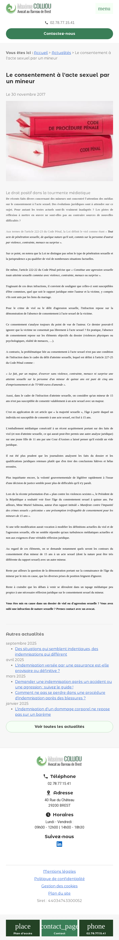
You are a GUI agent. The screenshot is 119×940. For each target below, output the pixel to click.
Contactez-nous (59, 33)
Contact (59, 933)
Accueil (41, 53)
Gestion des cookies (59, 886)
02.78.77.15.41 (62, 23)
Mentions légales (59, 871)
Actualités (61, 53)
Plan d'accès (22, 933)
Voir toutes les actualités (59, 726)
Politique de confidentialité (59, 879)
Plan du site (59, 893)
